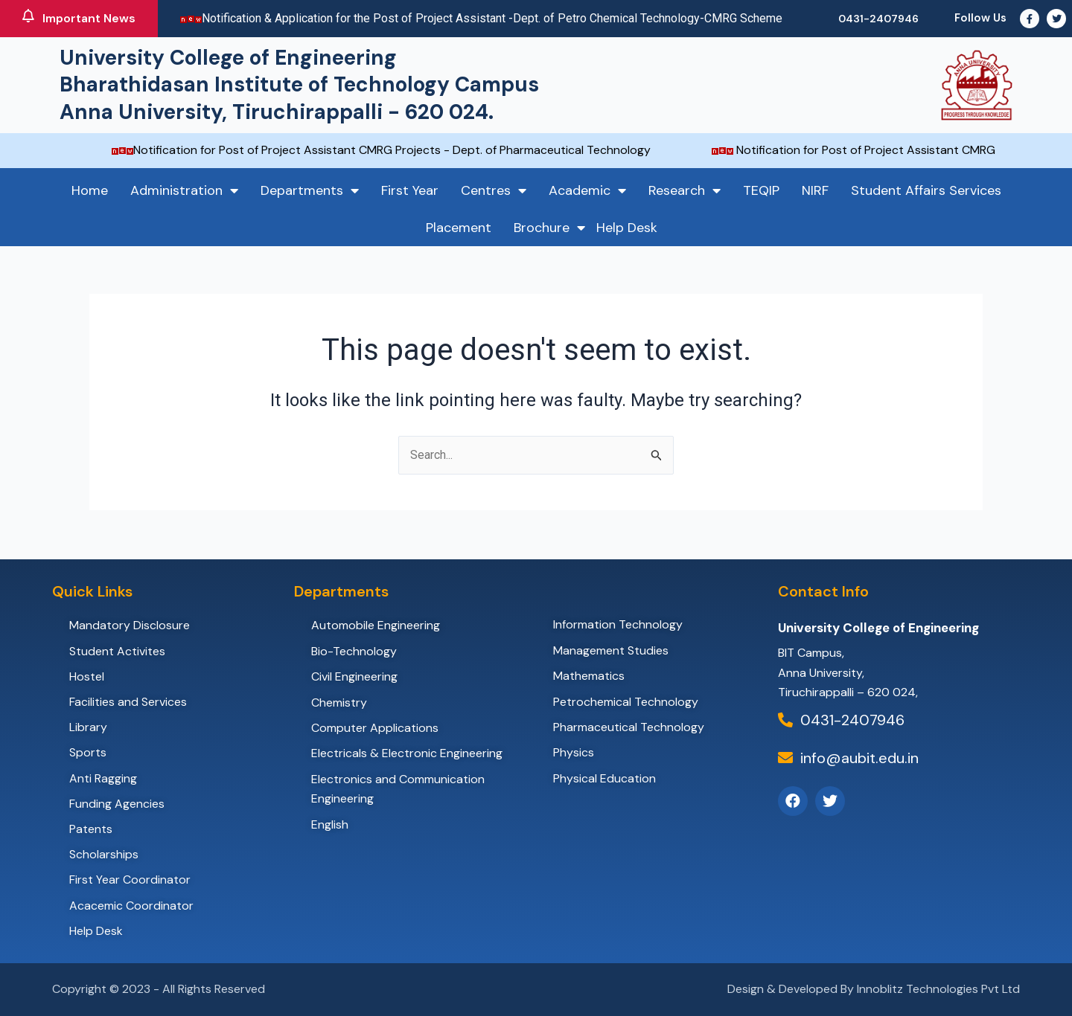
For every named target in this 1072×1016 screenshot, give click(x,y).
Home (89, 190)
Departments (310, 190)
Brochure (549, 227)
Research (684, 190)
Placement (458, 228)
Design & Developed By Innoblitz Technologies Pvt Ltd (873, 989)
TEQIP (761, 190)
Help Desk (626, 228)
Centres (493, 190)
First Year (409, 190)
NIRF (815, 190)
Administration (184, 190)
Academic (587, 190)
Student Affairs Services (926, 190)
